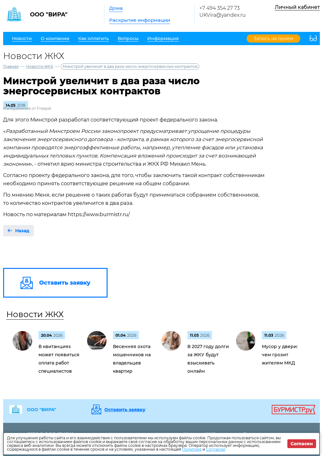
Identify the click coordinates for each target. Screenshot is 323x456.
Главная (11, 66)
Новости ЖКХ (39, 66)
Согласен (302, 444)
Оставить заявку (124, 409)
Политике (192, 449)
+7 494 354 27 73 (219, 8)
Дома (116, 8)
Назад (22, 231)
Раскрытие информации (139, 20)
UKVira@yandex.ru (222, 15)
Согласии (215, 449)
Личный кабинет (297, 7)
